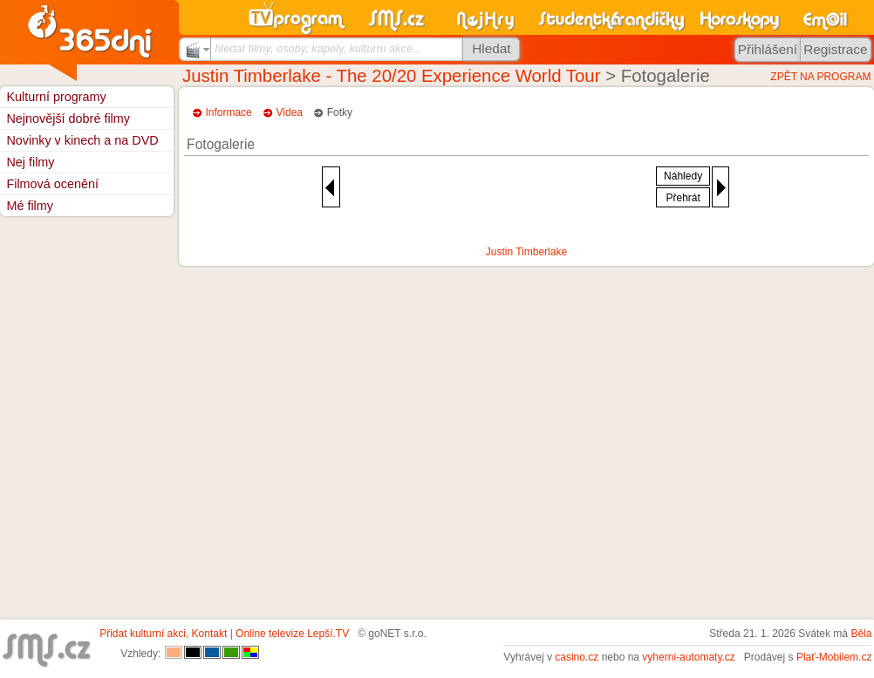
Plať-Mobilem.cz (834, 657)
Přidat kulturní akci (142, 633)
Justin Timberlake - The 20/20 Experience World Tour (391, 75)
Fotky (339, 112)
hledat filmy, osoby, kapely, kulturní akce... (318, 48)
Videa (290, 112)
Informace (228, 112)
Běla (860, 633)
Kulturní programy (56, 97)
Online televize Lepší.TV (292, 633)
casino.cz (576, 657)
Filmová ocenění (52, 184)
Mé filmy (29, 206)
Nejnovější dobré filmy (68, 118)
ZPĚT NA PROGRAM (820, 77)
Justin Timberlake (526, 252)
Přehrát (683, 198)
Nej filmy (30, 162)
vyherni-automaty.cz (688, 657)
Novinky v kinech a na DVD (82, 140)
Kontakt (210, 633)
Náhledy (683, 176)
